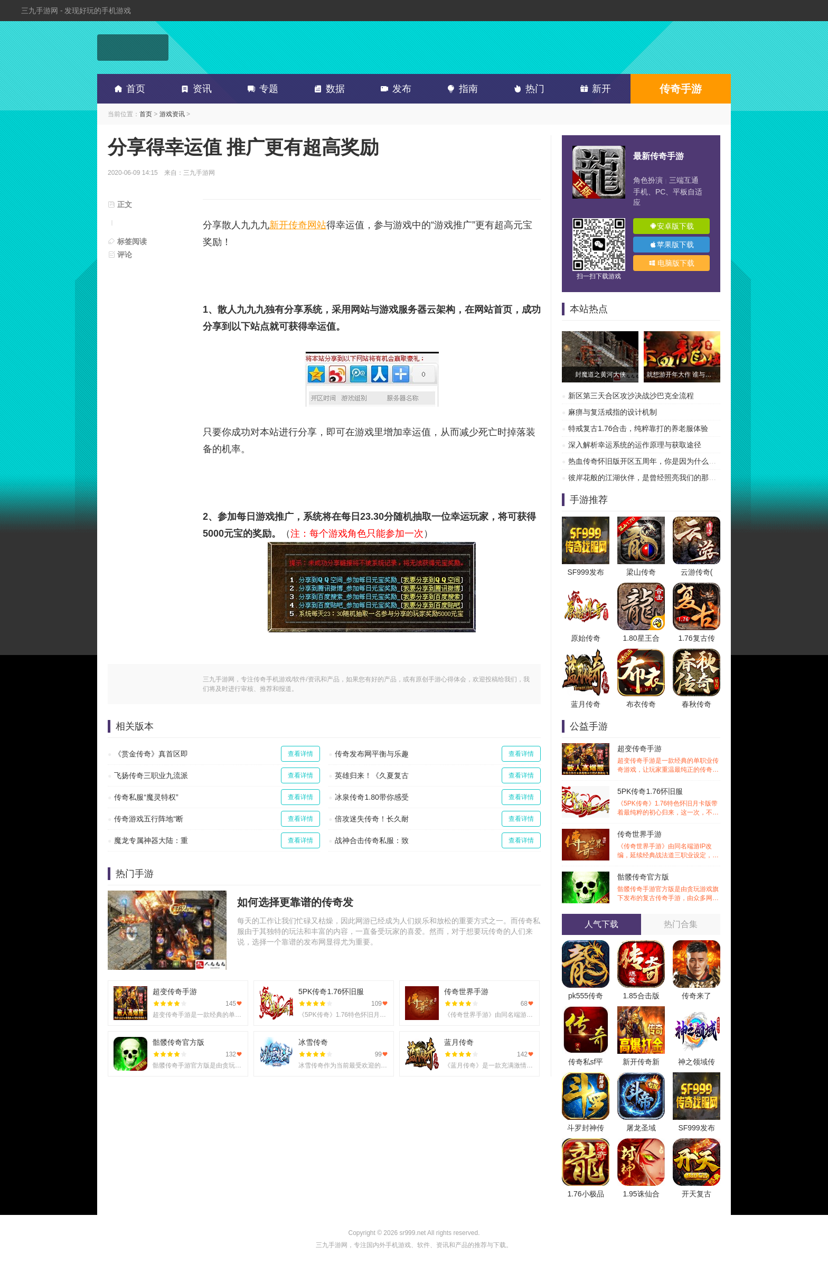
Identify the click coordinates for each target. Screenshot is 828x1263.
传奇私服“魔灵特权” (146, 797)
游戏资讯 (172, 114)
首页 (127, 89)
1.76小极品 (585, 1194)
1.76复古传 (696, 638)
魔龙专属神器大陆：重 (151, 840)
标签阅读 (127, 241)
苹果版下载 (672, 244)
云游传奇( (697, 572)
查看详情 (300, 753)
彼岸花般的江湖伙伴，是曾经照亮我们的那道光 (645, 477)
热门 (527, 89)
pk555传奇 (585, 995)
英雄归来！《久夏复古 (372, 775)
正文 (120, 204)
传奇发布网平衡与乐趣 (372, 754)
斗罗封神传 (585, 1128)
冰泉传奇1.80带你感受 (371, 797)
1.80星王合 (641, 638)
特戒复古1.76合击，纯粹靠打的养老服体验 (638, 428)
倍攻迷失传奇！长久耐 (372, 819)
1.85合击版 (641, 995)
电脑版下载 (671, 263)
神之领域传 (696, 1062)
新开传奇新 (641, 1062)
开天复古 (696, 1194)
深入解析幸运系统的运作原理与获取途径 (634, 445)
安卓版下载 (672, 226)
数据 (327, 89)
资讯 (194, 89)
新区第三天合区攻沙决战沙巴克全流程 (631, 395)
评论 (120, 254)
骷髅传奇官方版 (668, 888)
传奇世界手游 (668, 845)
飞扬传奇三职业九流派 (151, 775)
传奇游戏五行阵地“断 (148, 819)
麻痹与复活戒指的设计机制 (612, 412)
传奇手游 (681, 89)
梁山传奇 (641, 572)
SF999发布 (585, 572)
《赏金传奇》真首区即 (151, 754)
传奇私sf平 (586, 1062)
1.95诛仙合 (641, 1194)
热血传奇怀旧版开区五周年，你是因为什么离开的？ (653, 461)
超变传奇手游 (668, 759)
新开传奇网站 (297, 225)
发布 (394, 89)
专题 (260, 89)
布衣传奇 (641, 704)
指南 (460, 89)
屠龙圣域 (641, 1128)
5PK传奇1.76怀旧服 (668, 802)
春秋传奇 (696, 704)
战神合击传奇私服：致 (372, 840)
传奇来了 (696, 995)
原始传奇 (585, 638)
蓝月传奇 (585, 704)
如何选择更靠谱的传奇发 (295, 902)
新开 (593, 89)
